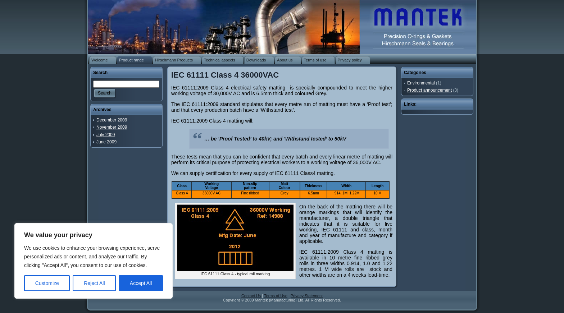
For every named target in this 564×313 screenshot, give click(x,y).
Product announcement (429, 90)
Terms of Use (275, 296)
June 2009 (106, 141)
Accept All (141, 283)
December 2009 (111, 120)
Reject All (94, 283)
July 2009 (105, 134)
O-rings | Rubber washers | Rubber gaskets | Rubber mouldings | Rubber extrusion (413, 25)
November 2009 (111, 127)
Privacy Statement (307, 296)
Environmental (421, 83)
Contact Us (251, 296)
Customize (47, 283)
